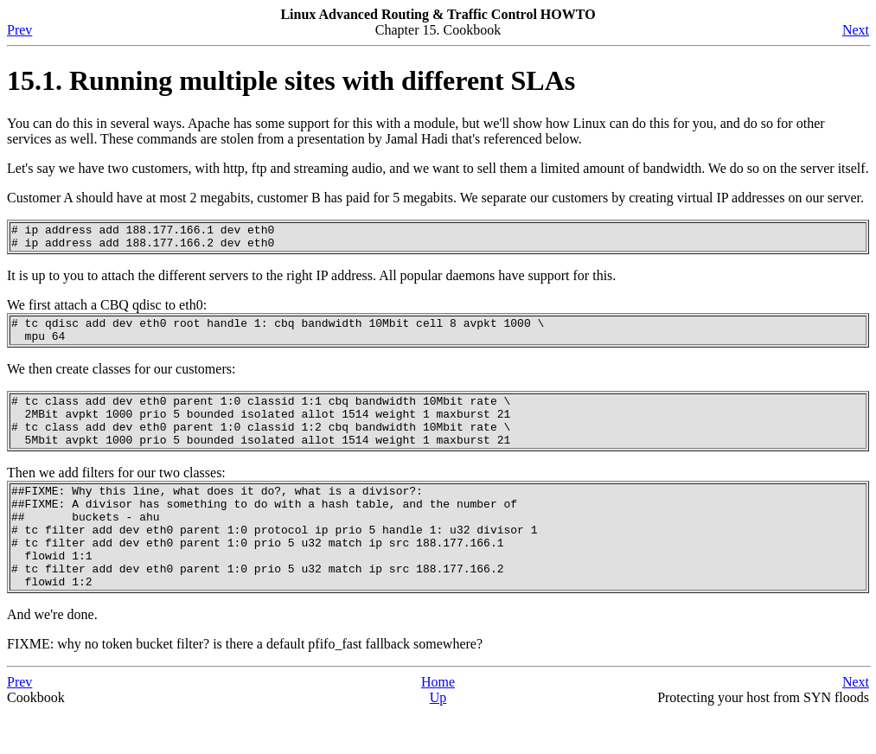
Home (438, 723)
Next (855, 29)
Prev (19, 29)
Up (438, 739)
